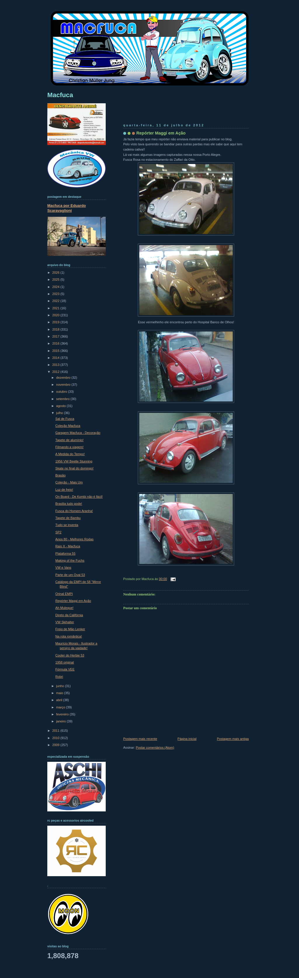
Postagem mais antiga (233, 739)
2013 (56, 364)
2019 (56, 322)
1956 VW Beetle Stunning (74, 461)
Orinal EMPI (64, 593)
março (61, 707)
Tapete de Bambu (68, 518)
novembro (63, 384)
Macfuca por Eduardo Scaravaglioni (66, 208)
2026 (56, 272)
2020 (56, 315)
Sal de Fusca (64, 418)
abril (59, 700)
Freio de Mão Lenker (70, 629)
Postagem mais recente (140, 739)
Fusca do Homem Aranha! (74, 511)
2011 (56, 730)
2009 (56, 745)
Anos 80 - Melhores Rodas (74, 539)
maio (60, 693)
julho (60, 413)
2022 (56, 301)
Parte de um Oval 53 (70, 575)
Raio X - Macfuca (67, 546)
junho (60, 686)
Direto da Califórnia (69, 615)
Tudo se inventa (66, 525)
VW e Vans (63, 567)
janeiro (61, 721)
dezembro (63, 377)
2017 (56, 336)
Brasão (60, 475)
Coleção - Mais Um (69, 482)
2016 (56, 343)
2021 (56, 308)
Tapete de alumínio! (69, 440)
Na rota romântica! (68, 636)
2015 (56, 350)
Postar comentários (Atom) (155, 747)
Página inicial (187, 739)
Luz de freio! (64, 489)
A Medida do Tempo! (70, 454)
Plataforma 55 (65, 553)
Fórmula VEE (65, 669)
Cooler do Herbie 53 (69, 655)
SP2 (58, 532)
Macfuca (60, 95)
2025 (56, 279)
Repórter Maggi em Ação (161, 133)
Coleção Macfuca (67, 425)
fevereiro (62, 714)
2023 (56, 294)
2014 (56, 357)
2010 (56, 738)
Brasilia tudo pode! (68, 503)
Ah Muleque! (64, 607)
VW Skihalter (64, 622)
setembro (63, 399)
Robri (59, 676)
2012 (56, 371)
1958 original (64, 662)
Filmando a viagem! (69, 447)
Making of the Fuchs (69, 560)
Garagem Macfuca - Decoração (77, 432)
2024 (56, 287)
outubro (62, 391)
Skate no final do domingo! (74, 468)
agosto (61, 406)
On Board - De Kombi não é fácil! (79, 496)
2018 (56, 329)
